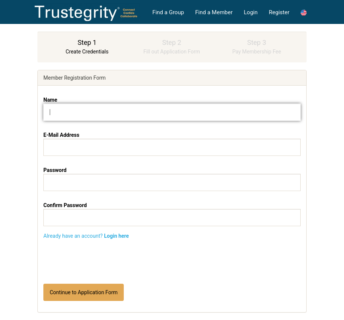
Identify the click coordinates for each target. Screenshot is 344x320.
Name (50, 100)
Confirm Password (65, 205)
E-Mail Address (61, 135)
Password (55, 170)
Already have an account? (86, 236)
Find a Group (168, 12)
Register (279, 12)
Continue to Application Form (83, 292)
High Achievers (86, 12)
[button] (303, 12)
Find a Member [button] (214, 12)
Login (251, 12)
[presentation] (172, 261)
